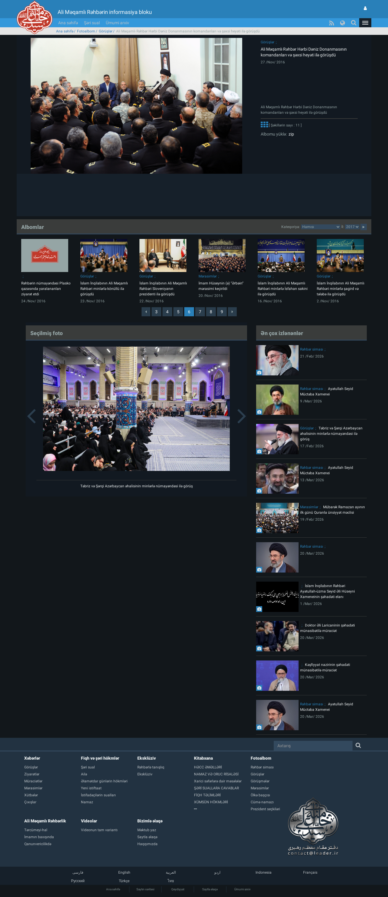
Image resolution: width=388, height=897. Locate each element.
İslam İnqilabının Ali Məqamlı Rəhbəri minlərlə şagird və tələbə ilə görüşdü (340, 288)
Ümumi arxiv (117, 22)
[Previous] (146, 311)
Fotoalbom (86, 31)
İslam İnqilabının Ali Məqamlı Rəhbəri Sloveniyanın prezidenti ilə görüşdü (163, 288)
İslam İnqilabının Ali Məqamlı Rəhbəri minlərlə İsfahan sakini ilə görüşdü (283, 288)
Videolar (89, 820)
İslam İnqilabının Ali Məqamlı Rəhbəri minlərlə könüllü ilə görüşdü (104, 288)
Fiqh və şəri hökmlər (100, 758)
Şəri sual (92, 22)
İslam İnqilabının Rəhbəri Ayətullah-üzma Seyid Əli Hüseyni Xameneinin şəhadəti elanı (327, 591)
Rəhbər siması (311, 349)
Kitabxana (203, 758)
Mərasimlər (208, 276)
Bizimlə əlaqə (149, 820)
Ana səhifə (68, 22)
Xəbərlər (32, 758)
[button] (365, 22)
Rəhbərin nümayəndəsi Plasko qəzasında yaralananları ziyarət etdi (46, 288)
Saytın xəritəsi (145, 889)
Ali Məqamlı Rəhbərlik (45, 820)
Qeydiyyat (177, 889)
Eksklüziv (146, 758)
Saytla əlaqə (210, 889)
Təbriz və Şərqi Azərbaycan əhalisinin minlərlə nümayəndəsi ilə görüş (136, 486)
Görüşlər (105, 31)
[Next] (232, 311)
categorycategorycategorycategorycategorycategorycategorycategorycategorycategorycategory (320, 226)
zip (290, 134)
